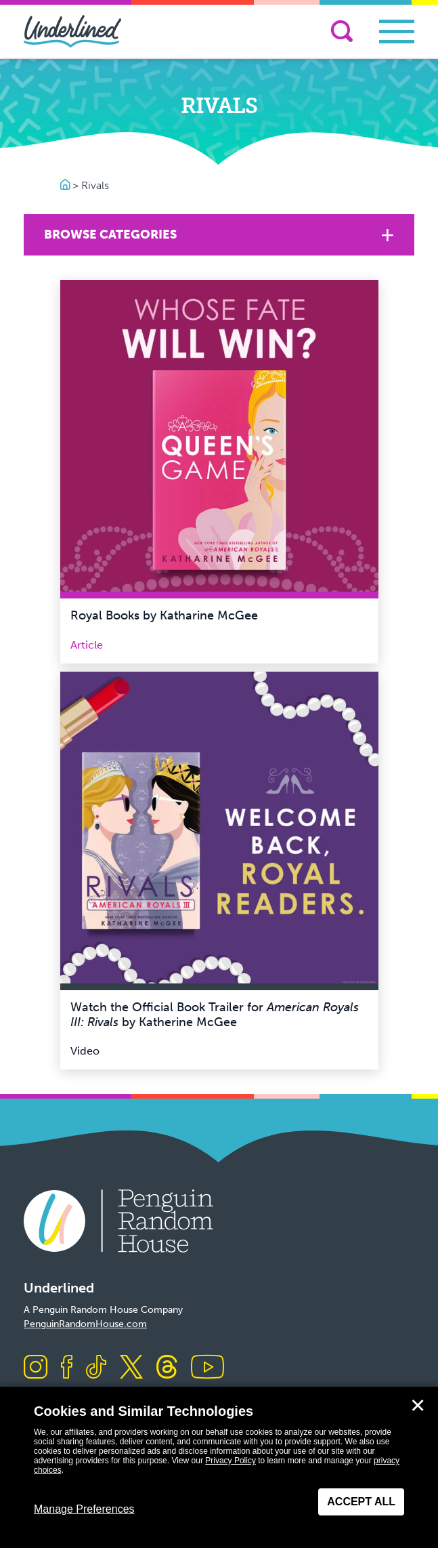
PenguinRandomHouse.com (85, 1324)
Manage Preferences (84, 1509)
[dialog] (219, 1467)
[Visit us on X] (131, 1368)
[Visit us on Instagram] (35, 1368)
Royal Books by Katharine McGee (164, 615)
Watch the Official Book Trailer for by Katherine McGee (214, 1015)
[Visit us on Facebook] (66, 1368)
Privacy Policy (230, 1460)
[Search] (342, 31)
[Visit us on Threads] (166, 1368)
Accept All (361, 1501)
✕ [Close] (418, 1405)
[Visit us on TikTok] (96, 1368)
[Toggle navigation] (396, 31)
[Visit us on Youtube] (207, 1368)
